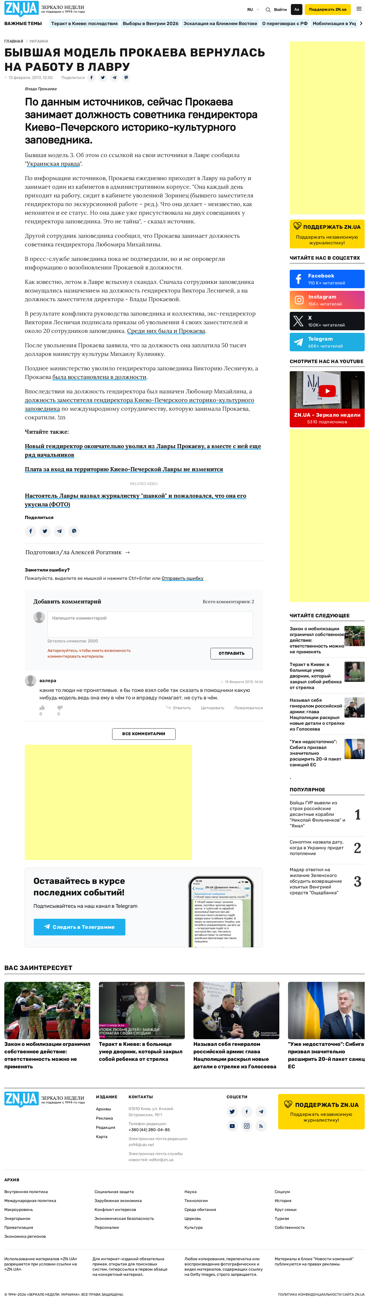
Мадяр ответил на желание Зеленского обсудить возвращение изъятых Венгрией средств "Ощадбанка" (316, 881)
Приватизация (18, 1227)
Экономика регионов (25, 1236)
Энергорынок (17, 1218)
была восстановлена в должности (99, 376)
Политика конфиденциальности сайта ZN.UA (321, 1295)
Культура (193, 1227)
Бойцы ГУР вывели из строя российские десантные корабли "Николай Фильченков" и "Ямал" (317, 814)
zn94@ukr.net (141, 1144)
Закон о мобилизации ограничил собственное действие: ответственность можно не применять (317, 640)
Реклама (104, 1118)
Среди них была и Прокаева (166, 330)
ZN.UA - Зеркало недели (327, 415)
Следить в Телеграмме (79, 927)
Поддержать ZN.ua (328, 9)
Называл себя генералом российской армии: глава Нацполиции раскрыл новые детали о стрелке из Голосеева (317, 714)
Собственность (290, 1227)
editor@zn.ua (161, 1159)
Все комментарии (143, 733)
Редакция (105, 1127)
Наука (190, 1191)
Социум (282, 1191)
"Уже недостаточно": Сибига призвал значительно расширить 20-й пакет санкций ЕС (315, 753)
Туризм (282, 1218)
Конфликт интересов (115, 1209)
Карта (102, 1136)
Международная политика (30, 1200)
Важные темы (23, 23)
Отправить (232, 653)
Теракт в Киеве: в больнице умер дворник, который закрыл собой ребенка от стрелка (316, 676)
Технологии (196, 1200)
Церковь (192, 1218)
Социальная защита (114, 1191)
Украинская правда (53, 163)
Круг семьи (286, 1209)
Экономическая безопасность (124, 1218)
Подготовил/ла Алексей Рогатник (73, 552)
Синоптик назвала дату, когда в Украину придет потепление (317, 847)
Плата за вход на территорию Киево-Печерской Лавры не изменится (124, 469)
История (283, 1200)
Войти (280, 9)
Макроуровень (18, 1209)
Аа (296, 9)
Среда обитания (200, 1209)
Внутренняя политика (26, 1191)
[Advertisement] (108, 802)
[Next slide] (360, 23)
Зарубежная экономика (118, 1200)
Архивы (103, 1109)
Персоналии (107, 1227)
